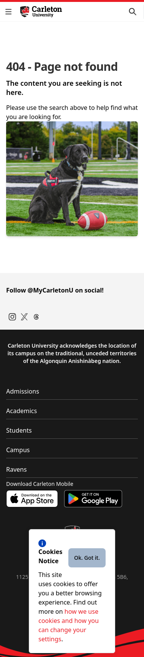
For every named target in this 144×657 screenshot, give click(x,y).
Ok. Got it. (87, 557)
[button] (10, 11)
